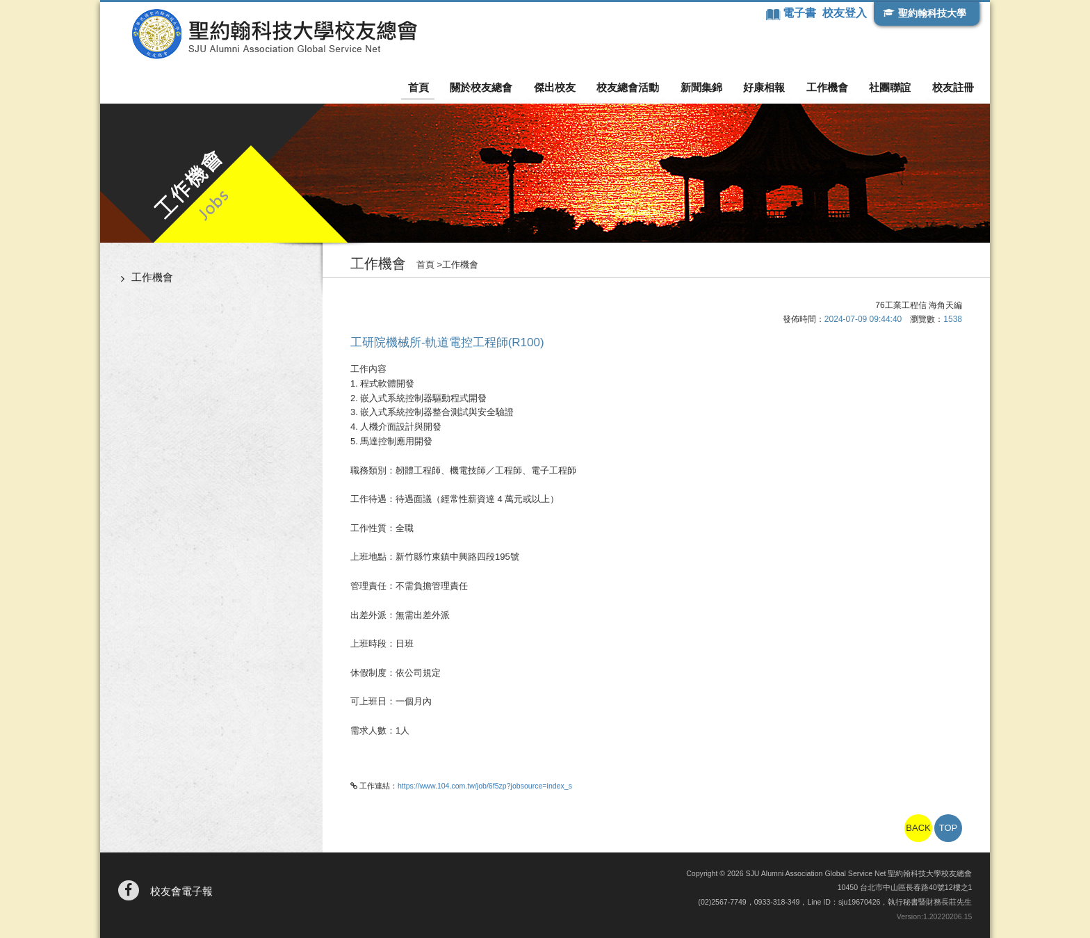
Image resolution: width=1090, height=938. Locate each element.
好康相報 (767, 87)
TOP (948, 828)
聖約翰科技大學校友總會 (271, 34)
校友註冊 (953, 87)
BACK (918, 828)
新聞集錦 (705, 87)
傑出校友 (561, 87)
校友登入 (844, 13)
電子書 (800, 13)
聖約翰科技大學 (931, 13)
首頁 (427, 87)
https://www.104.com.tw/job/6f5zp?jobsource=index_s (485, 786)
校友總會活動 (633, 87)
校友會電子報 (181, 891)
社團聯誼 (891, 87)
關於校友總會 (488, 87)
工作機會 (829, 87)
